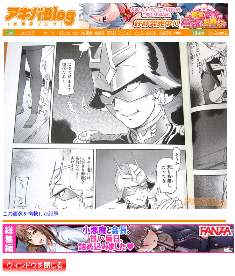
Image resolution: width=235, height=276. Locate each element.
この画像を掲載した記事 (31, 213)
